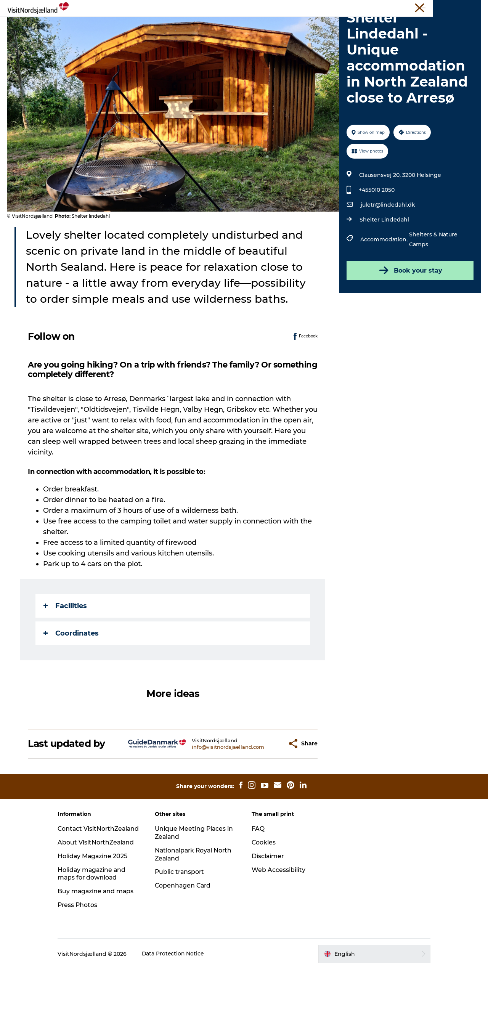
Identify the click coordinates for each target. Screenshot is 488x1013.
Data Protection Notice (180, 998)
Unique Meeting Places (429, 7)
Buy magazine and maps (102, 935)
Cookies (264, 878)
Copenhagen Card (186, 921)
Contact (471, 7)
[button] (263, 779)
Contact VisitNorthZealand (92, 869)
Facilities (65, 642)
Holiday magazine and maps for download (98, 918)
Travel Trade (381, 7)
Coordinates (71, 669)
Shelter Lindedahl (384, 255)
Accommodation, (384, 275)
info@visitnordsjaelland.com (209, 783)
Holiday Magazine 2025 (99, 900)
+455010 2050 (376, 226)
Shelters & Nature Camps (433, 275)
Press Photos (84, 949)
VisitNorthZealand (339, 7)
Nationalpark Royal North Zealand (187, 890)
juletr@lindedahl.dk (387, 241)
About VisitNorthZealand (103, 886)
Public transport (183, 908)
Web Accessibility (278, 906)
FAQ (258, 865)
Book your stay (409, 306)
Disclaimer (268, 892)
